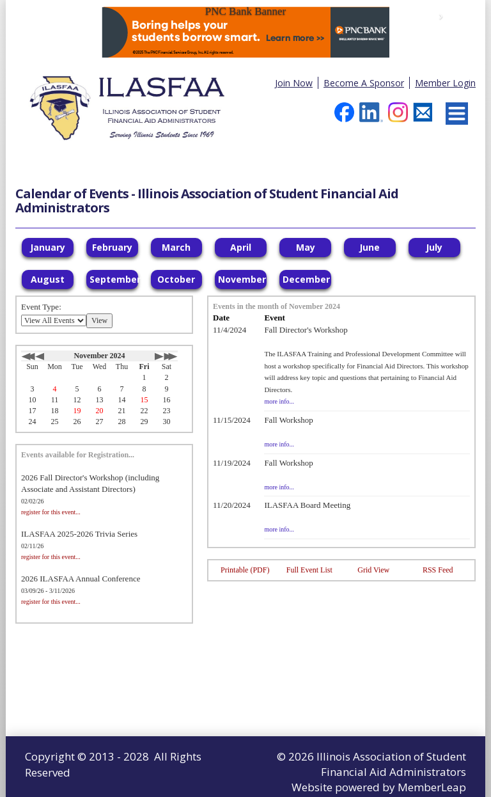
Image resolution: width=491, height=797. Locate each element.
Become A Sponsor (363, 83)
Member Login (445, 83)
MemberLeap (432, 787)
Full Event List (309, 569)
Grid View (373, 569)
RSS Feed (438, 569)
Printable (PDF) (245, 569)
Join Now (294, 83)
